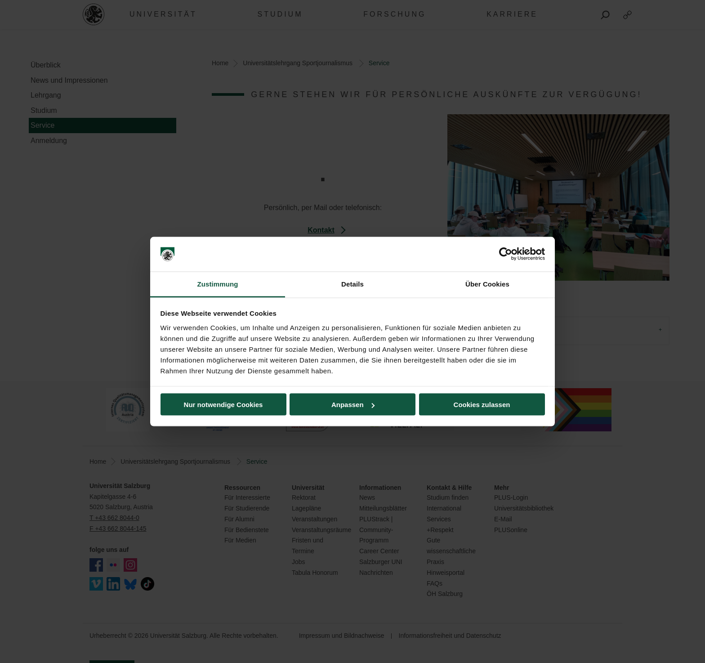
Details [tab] (352, 283)
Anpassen (353, 404)
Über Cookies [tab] (487, 283)
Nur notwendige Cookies (223, 404)
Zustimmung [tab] (217, 283)
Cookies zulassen (482, 404)
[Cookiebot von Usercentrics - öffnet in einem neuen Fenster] (505, 254)
